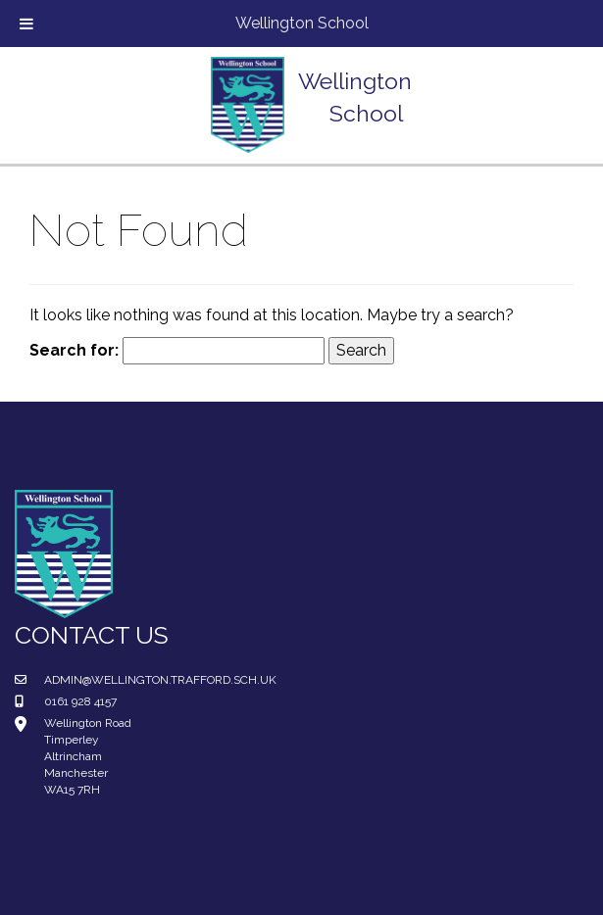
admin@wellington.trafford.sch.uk (160, 680)
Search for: (74, 350)
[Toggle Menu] (26, 23)
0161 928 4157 (80, 701)
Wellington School (302, 23)
